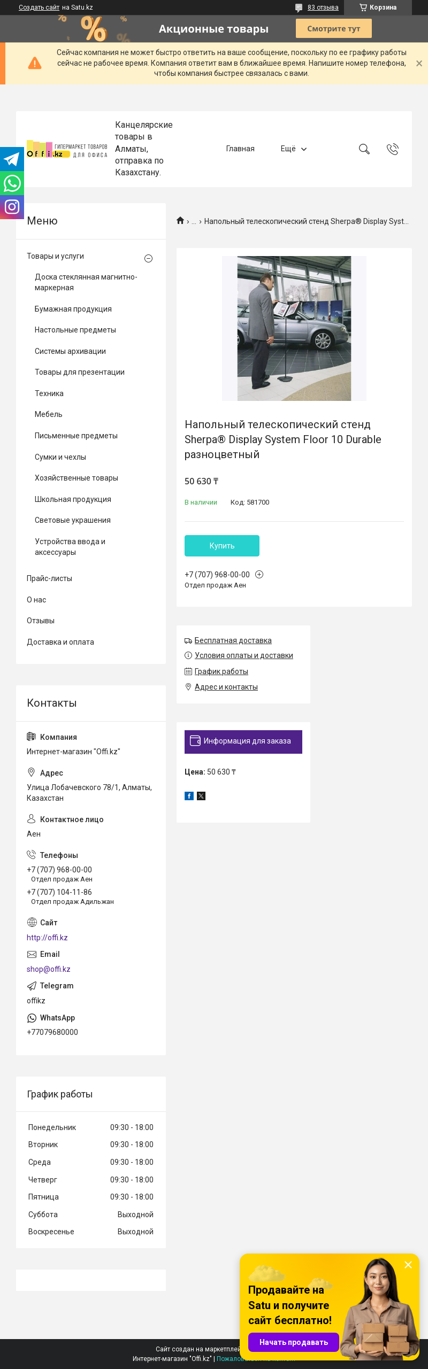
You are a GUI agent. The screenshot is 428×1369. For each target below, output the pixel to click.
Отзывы (41, 620)
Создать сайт (39, 7)
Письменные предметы (76, 435)
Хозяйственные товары (76, 478)
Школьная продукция (73, 499)
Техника (49, 393)
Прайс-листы (49, 578)
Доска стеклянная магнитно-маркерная (86, 282)
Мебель (49, 414)
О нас (36, 599)
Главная (240, 148)
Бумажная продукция (73, 309)
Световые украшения (73, 520)
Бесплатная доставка (233, 640)
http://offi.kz (47, 937)
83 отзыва (323, 7)
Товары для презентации (80, 372)
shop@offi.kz (49, 969)
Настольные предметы (75, 330)
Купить (222, 546)
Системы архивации (70, 351)
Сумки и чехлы (60, 457)
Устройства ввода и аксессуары (70, 546)
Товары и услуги (55, 256)
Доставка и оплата (60, 642)
